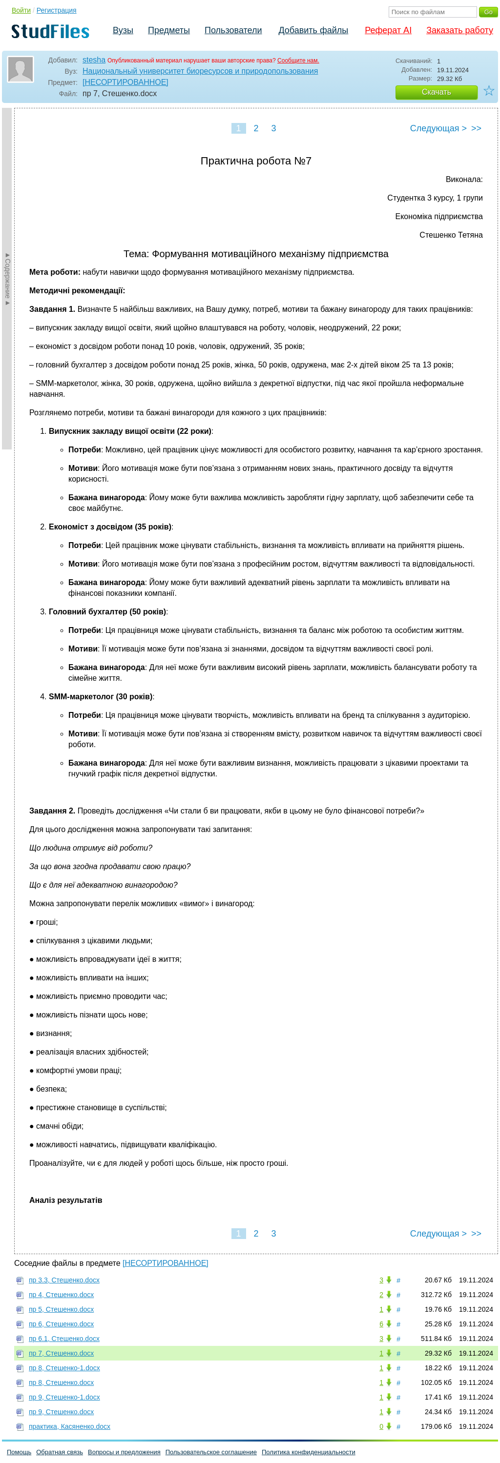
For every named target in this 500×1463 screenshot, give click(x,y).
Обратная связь (59, 1452)
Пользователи (233, 30)
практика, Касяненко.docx (69, 1426)
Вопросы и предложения (124, 1452)
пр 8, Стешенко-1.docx (64, 1368)
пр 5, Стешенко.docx (61, 1309)
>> (476, 128)
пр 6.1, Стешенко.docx (64, 1338)
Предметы (169, 30)
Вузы (123, 30)
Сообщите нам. (298, 60)
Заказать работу (459, 30)
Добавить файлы (313, 30)
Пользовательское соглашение (211, 1452)
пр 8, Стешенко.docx (61, 1382)
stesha (94, 60)
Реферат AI (388, 30)
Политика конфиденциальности (308, 1452)
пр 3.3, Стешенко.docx (64, 1280)
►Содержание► (8, 278)
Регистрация (57, 10)
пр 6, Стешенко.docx (61, 1324)
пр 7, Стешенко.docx (61, 1353)
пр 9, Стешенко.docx (61, 1412)
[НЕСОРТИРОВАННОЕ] (125, 82)
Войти (21, 10)
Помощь (19, 1452)
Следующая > (438, 128)
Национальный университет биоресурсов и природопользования (200, 71)
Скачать (436, 92)
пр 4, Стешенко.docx (61, 1295)
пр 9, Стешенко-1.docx (64, 1397)
